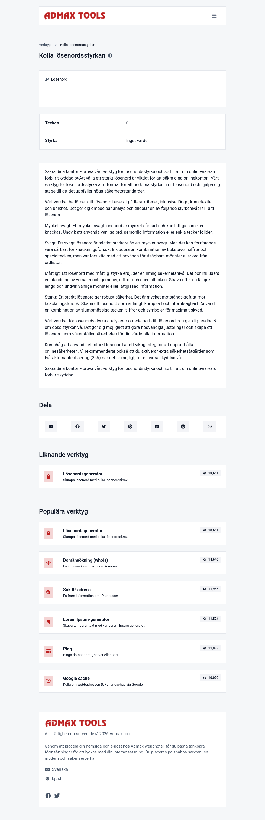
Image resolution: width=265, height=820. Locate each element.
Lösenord (56, 79)
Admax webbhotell (148, 746)
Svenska (56, 769)
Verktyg (45, 45)
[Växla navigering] (214, 16)
